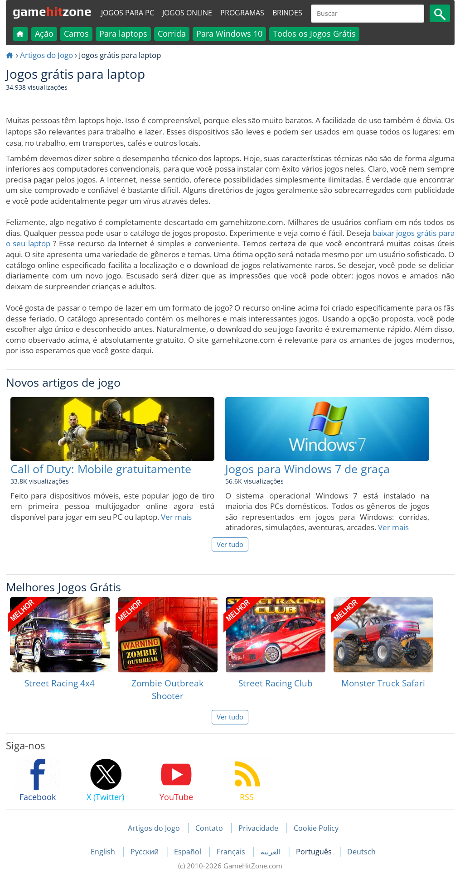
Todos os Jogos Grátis (314, 33)
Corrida (172, 33)
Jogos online (187, 13)
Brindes (287, 13)
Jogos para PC (127, 13)
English (104, 852)
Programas (242, 13)
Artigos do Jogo (46, 55)
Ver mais (176, 517)
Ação (44, 33)
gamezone (52, 11)
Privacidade (258, 828)
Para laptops (123, 33)
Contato (209, 828)
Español (188, 852)
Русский (145, 852)
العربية (271, 852)
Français (232, 852)
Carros (76, 33)
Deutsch (361, 852)
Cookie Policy (316, 828)
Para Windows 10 (229, 33)
